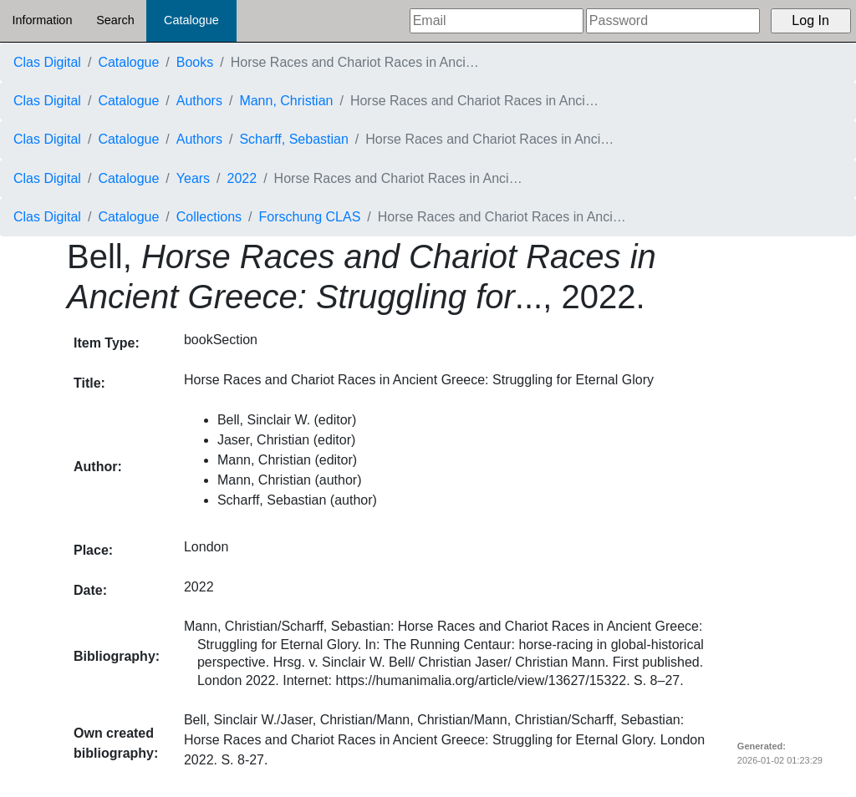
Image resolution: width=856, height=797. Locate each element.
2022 (242, 178)
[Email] (496, 20)
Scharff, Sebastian (293, 139)
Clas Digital (47, 62)
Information (42, 20)
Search (115, 20)
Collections (209, 217)
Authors (199, 101)
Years (193, 178)
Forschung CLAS (310, 217)
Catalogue (191, 20)
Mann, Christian (286, 101)
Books (194, 62)
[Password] (673, 20)
